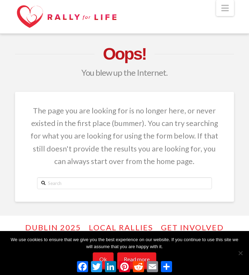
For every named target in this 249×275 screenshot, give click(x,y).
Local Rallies (121, 227)
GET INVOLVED (192, 227)
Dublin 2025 (53, 227)
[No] (240, 253)
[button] (225, 8)
